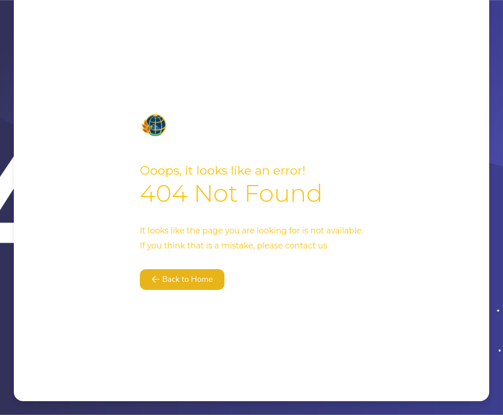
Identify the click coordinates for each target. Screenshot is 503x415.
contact (300, 245)
